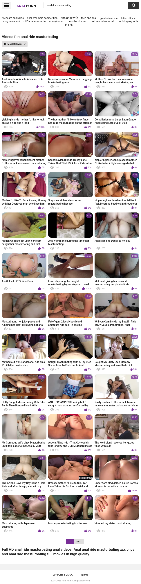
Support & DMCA (63, 574)
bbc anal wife (69, 18)
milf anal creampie (34, 21)
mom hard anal (76, 21)
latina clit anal (128, 18)
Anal (26, 5)
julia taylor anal (56, 21)
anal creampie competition (42, 18)
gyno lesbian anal (109, 18)
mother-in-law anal (102, 21)
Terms (84, 574)
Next (78, 541)
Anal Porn (66, 580)
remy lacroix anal (11, 21)
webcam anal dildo (13, 18)
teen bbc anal (89, 18)
